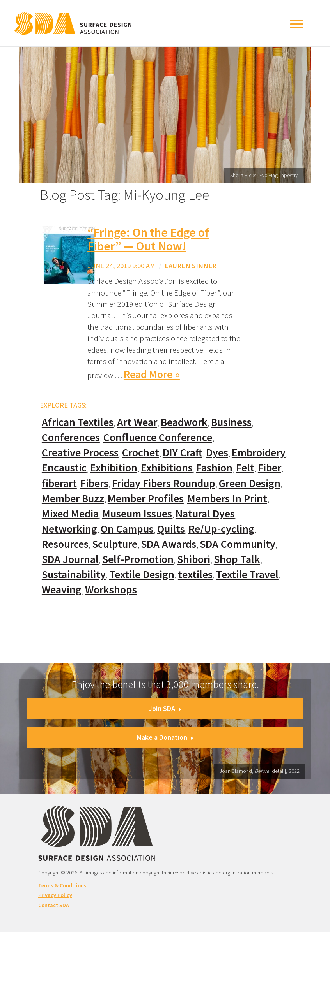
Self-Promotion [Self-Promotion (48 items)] (138, 559)
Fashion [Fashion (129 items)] (214, 468)
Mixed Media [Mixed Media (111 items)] (70, 514)
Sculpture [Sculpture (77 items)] (114, 544)
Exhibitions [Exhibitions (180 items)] (167, 468)
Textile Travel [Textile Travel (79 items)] (247, 574)
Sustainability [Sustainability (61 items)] (74, 574)
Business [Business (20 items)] (231, 422)
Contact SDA (53, 905)
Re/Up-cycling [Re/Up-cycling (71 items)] (221, 529)
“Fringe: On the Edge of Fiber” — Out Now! (148, 239)
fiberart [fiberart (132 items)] (59, 483)
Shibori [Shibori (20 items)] (193, 559)
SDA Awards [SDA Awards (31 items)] (168, 544)
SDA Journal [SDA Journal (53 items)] (70, 559)
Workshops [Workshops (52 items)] (111, 589)
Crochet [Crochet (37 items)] (140, 452)
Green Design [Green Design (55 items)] (249, 483)
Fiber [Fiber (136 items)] (269, 468)
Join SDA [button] (165, 708)
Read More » (152, 374)
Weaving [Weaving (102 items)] (62, 589)
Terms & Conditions (62, 885)
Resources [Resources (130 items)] (65, 544)
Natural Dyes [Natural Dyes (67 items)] (205, 514)
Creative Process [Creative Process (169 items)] (80, 452)
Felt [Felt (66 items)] (245, 468)
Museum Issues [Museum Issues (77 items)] (137, 514)
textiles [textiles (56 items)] (195, 574)
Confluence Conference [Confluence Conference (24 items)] (157, 437)
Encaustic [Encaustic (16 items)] (64, 468)
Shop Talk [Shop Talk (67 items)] (237, 559)
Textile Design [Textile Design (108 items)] (141, 574)
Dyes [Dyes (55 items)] (217, 452)
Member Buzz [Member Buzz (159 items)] (73, 498)
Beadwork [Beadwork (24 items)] (184, 422)
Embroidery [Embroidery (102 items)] (259, 452)
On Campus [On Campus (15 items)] (127, 529)
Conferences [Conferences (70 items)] (71, 437)
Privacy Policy (55, 895)
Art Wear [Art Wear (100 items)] (137, 422)
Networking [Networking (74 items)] (69, 529)
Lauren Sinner (190, 265)
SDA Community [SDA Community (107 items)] (237, 544)
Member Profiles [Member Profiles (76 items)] (146, 498)
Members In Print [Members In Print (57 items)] (227, 498)
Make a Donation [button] (165, 737)
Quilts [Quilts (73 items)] (171, 529)
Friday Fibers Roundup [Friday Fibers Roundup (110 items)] (163, 483)
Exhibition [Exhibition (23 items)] (113, 468)
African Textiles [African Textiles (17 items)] (78, 422)
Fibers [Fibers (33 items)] (94, 483)
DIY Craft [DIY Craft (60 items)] (182, 452)
